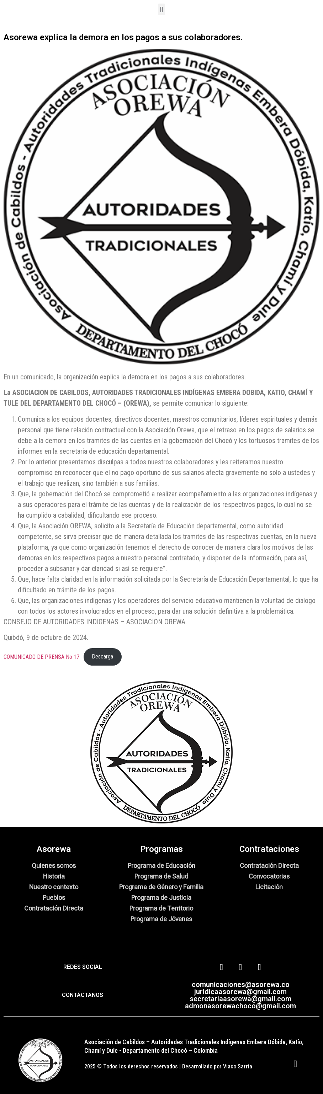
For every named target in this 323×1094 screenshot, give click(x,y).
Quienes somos (54, 865)
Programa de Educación (161, 865)
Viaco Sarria (237, 1066)
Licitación (269, 887)
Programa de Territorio (161, 908)
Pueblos (54, 897)
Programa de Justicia (161, 897)
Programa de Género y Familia (161, 887)
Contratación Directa (53, 908)
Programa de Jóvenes (161, 919)
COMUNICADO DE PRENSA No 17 (41, 656)
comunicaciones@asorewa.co (241, 984)
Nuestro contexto (53, 887)
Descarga (102, 656)
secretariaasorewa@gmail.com (240, 998)
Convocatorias (269, 876)
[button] (161, 9)
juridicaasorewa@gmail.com (240, 991)
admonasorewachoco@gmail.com (240, 1006)
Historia (54, 876)
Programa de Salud (161, 876)
